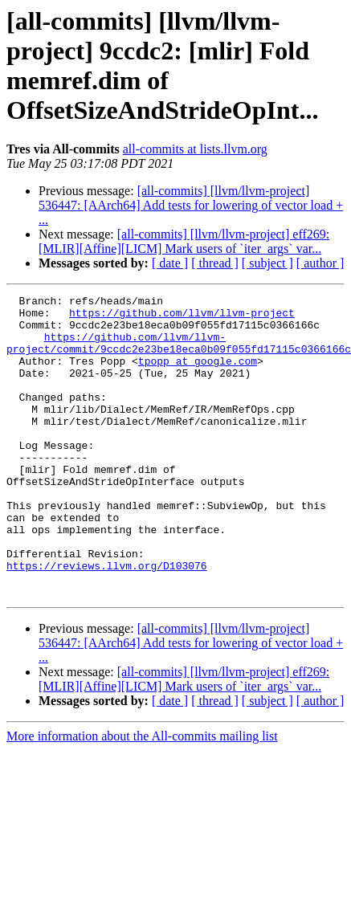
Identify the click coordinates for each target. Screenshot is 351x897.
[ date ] (170, 263)
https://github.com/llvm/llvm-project (182, 317)
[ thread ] (215, 263)
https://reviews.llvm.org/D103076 (106, 621)
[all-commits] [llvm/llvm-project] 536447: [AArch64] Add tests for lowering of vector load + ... (191, 205)
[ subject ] (267, 263)
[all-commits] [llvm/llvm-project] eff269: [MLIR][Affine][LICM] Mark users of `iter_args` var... (184, 241)
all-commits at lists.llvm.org (195, 149)
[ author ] (320, 263)
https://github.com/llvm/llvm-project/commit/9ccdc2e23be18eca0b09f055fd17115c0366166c (178, 353)
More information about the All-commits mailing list (142, 796)
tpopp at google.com (197, 375)
